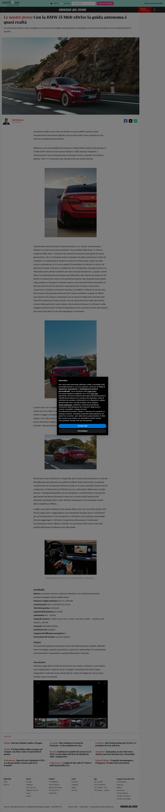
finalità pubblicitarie (65, 405)
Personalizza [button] (82, 431)
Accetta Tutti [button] (82, 426)
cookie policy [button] (91, 391)
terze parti (94, 393)
